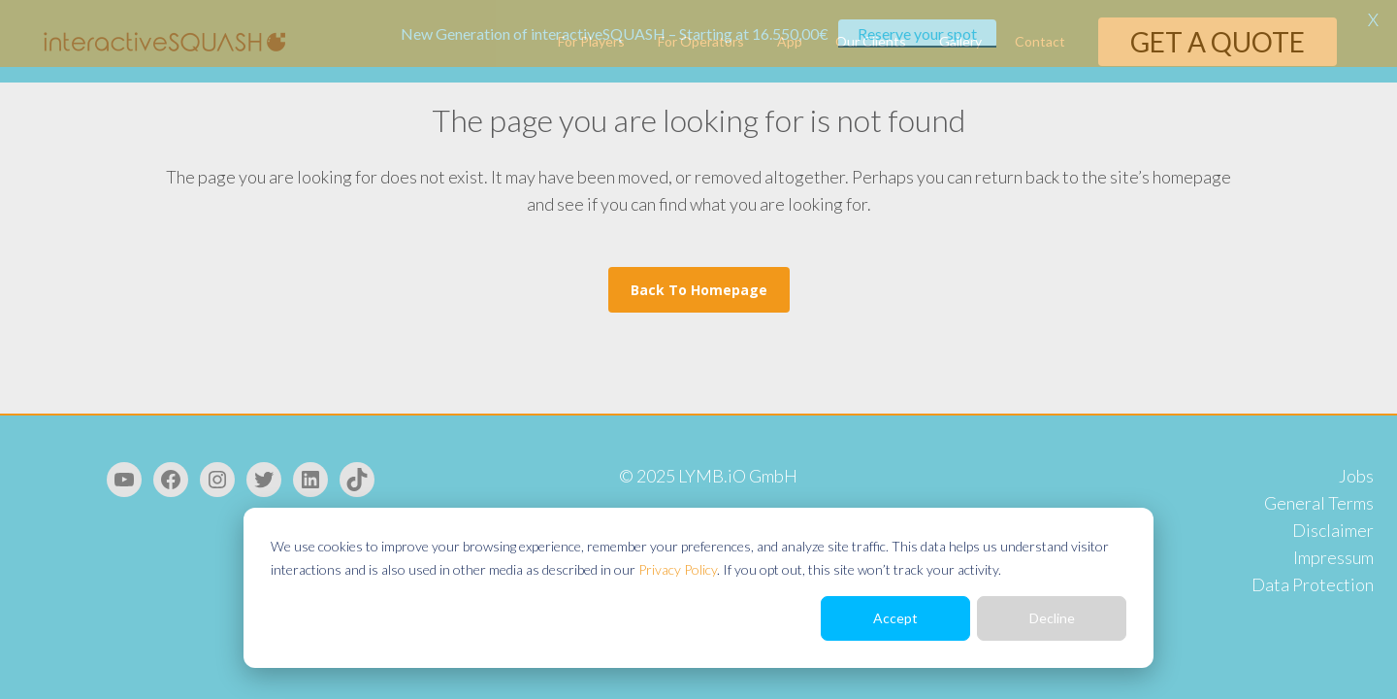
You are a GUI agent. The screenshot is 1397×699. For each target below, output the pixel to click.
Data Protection (1312, 584)
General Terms (1319, 503)
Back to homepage (699, 290)
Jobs (1356, 475)
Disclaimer (1333, 530)
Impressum (1333, 557)
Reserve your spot (917, 33)
